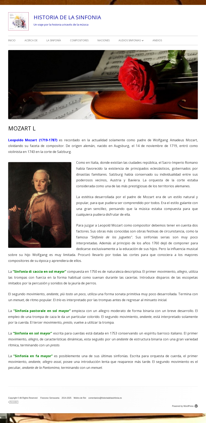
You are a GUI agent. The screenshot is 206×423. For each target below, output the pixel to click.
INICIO (12, 40)
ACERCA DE (31, 40)
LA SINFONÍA (53, 40)
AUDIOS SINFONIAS (130, 40)
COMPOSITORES (79, 40)
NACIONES (103, 40)
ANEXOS (157, 40)
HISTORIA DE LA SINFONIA (67, 17)
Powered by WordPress (185, 406)
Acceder (14, 402)
